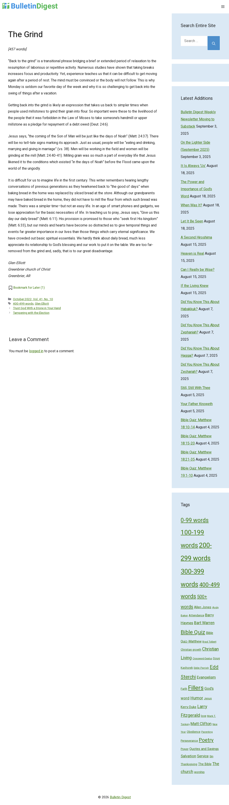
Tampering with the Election (31, 313)
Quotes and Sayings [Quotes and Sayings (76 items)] (204, 748)
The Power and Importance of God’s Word (196, 189)
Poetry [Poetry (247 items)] (206, 740)
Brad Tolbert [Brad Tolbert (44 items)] (209, 642)
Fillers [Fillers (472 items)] (196, 687)
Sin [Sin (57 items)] (211, 756)
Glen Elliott (42, 303)
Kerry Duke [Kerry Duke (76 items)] (188, 707)
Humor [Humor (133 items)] (196, 698)
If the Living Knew (194, 285)
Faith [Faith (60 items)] (184, 689)
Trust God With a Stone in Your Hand (37, 308)
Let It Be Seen (192, 221)
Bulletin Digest (120, 797)
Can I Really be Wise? (197, 269)
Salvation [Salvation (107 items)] (188, 756)
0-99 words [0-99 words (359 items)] (195, 520)
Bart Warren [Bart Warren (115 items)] (204, 623)
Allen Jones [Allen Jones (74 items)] (202, 607)
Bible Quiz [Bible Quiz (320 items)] (193, 632)
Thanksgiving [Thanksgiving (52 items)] (189, 764)
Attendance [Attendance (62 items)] (196, 615)
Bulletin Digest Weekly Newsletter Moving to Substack (198, 119)
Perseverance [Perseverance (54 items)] (189, 741)
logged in (36, 351)
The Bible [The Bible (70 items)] (205, 764)
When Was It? (191, 205)
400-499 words (23, 303)
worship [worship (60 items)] (199, 772)
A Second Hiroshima (196, 237)
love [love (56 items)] (203, 716)
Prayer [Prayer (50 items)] (185, 749)
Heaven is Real (192, 253)
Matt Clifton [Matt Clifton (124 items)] (201, 724)
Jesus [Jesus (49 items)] (208, 698)
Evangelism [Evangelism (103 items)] (206, 677)
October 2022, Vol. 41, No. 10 (33, 299)
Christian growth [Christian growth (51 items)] (191, 650)
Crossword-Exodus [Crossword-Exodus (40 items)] (202, 658)
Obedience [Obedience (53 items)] (193, 732)
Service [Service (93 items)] (203, 756)
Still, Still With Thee (195, 388)
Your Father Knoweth (197, 404)
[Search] (213, 43)
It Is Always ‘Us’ (193, 166)
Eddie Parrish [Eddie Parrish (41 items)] (201, 668)
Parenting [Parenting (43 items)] (207, 732)
